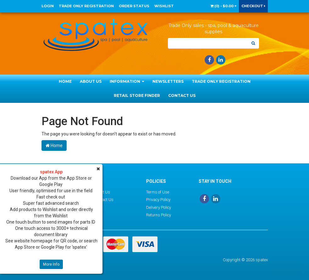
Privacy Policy (158, 199)
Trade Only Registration (86, 6)
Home (65, 81)
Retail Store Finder (137, 95)
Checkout (253, 6)
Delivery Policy (158, 207)
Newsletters (168, 81)
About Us (91, 81)
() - (223, 6)
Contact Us (182, 95)
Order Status (134, 6)
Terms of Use (157, 192)
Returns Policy (158, 215)
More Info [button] (51, 264)
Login (47, 6)
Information (127, 81)
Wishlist (164, 6)
